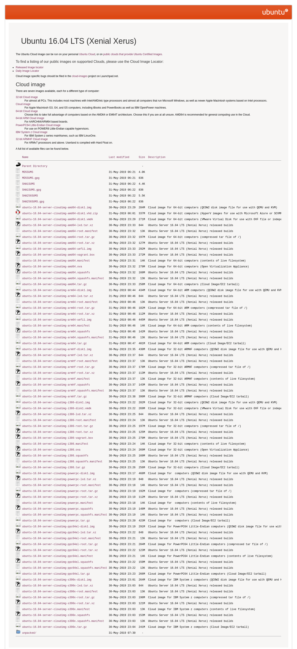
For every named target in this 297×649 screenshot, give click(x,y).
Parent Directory (34, 166)
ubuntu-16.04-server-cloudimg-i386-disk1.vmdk (56, 399)
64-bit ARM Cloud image (30, 118)
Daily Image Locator (27, 70)
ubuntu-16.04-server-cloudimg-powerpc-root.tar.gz (60, 479)
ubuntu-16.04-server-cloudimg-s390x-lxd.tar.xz (57, 570)
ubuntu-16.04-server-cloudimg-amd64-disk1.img (56, 205)
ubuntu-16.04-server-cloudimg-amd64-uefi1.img (56, 245)
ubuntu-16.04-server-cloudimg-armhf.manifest (56, 370)
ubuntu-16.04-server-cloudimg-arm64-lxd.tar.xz (57, 291)
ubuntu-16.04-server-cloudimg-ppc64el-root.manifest (61, 524)
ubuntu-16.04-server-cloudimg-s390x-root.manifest (60, 575)
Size (142, 157)
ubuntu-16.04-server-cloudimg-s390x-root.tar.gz (58, 581)
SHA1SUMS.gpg (31, 188)
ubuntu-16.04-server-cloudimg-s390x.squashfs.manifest (63, 604)
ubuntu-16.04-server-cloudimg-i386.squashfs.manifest (62, 450)
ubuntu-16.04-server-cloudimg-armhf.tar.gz (54, 387)
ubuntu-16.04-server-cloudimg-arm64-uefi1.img (56, 314)
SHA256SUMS (30, 194)
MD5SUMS (27, 171)
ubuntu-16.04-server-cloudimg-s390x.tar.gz (54, 609)
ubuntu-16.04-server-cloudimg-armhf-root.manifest (60, 353)
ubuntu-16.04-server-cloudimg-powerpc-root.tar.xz (60, 484)
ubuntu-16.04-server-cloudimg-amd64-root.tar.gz (58, 234)
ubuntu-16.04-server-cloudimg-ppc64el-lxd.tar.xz (59, 518)
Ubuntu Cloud (87, 54)
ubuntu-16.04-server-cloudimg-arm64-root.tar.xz (58, 308)
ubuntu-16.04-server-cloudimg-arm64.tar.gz (54, 336)
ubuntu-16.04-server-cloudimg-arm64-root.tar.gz (58, 302)
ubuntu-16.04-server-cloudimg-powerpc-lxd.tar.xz (59, 467)
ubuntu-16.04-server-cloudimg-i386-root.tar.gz (57, 416)
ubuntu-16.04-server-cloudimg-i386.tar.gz (53, 456)
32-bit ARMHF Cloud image (32, 139)
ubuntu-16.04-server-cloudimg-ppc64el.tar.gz (56, 558)
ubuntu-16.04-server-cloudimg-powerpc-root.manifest (61, 473)
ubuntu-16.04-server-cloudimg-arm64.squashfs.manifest (63, 331)
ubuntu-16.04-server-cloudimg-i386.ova (51, 439)
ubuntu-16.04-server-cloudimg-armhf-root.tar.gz (58, 359)
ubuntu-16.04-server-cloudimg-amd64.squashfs (56, 268)
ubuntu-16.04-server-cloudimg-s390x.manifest (56, 592)
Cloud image (23, 104)
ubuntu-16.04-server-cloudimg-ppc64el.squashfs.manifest (64, 552)
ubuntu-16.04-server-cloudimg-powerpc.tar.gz (56, 507)
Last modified (119, 157)
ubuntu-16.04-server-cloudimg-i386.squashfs (55, 444)
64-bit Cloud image (27, 111)
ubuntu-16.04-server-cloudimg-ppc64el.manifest (57, 541)
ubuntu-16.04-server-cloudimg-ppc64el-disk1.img (58, 513)
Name (25, 157)
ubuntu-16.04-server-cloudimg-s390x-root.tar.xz (58, 587)
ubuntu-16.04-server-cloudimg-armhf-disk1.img (56, 342)
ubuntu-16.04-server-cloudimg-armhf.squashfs (56, 376)
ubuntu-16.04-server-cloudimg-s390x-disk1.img (56, 564)
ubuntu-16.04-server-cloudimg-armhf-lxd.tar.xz (57, 348)
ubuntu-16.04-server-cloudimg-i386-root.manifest (59, 410)
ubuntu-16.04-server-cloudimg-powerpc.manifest (57, 490)
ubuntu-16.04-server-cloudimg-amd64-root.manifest (60, 228)
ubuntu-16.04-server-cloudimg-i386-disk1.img (56, 393)
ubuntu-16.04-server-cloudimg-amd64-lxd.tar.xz (57, 223)
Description (156, 157)
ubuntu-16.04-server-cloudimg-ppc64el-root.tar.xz (60, 535)
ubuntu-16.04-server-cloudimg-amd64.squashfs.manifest (63, 274)
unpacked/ (29, 615)
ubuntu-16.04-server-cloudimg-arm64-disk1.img (56, 285)
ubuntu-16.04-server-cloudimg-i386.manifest (55, 433)
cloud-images (79, 76)
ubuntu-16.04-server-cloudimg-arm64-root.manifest (60, 296)
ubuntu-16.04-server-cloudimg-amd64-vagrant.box (58, 251)
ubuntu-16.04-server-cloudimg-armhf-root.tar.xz (58, 365)
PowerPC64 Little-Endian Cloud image (38, 125)
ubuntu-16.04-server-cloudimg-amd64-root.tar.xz (58, 240)
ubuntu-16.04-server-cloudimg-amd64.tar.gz (54, 279)
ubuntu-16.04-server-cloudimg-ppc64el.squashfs (57, 547)
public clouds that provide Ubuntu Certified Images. (132, 54)
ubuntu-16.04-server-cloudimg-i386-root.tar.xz (57, 422)
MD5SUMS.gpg (30, 177)
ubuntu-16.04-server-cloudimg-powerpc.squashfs (57, 496)
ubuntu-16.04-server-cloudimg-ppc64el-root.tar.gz (60, 530)
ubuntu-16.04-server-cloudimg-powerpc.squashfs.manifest (64, 501)
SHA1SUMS (28, 183)
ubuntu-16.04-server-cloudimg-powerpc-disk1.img (58, 461)
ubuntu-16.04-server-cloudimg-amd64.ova (52, 262)
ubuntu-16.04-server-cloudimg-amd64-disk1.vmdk (57, 217)
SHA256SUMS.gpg (33, 200)
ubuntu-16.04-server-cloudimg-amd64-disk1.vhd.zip (60, 211)
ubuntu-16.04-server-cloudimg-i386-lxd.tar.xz (56, 405)
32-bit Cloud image (27, 97)
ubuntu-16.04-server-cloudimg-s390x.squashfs (56, 598)
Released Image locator (30, 67)
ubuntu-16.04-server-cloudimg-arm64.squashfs (56, 325)
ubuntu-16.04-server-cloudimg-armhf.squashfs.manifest (63, 382)
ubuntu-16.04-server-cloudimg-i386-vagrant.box (57, 427)
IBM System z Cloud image (31, 132)
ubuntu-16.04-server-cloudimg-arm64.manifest (56, 319)
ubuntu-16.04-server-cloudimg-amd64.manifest (56, 257)
